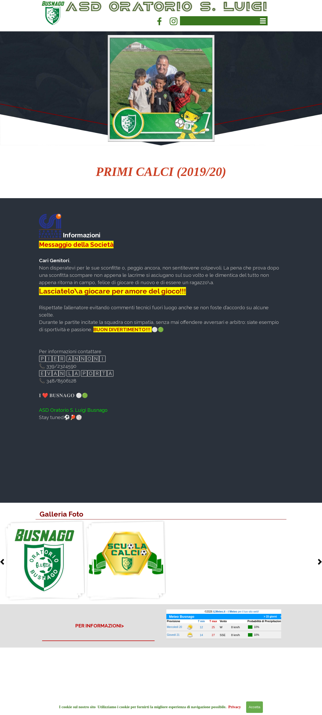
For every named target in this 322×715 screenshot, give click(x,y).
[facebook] (159, 21)
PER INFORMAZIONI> (99, 625)
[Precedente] (3, 561)
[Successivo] (318, 561)
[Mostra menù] (263, 20)
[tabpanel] (161, 171)
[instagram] (173, 21)
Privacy (234, 707)
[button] (44, 560)
